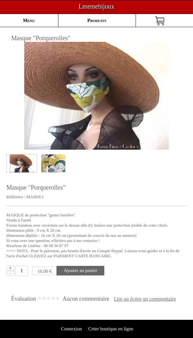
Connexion (71, 328)
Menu (29, 20)
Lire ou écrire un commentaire (145, 299)
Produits (96, 20)
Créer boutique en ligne (110, 328)
